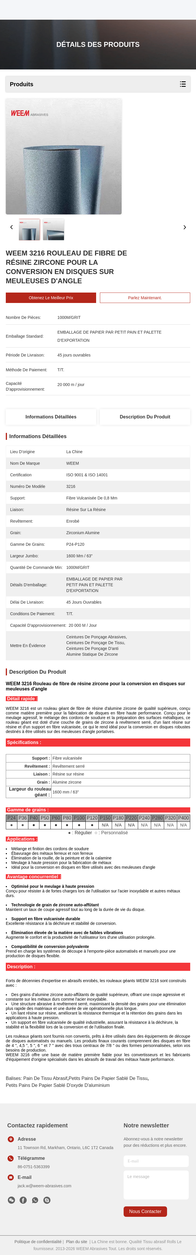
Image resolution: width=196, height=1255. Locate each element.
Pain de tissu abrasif (45, 1078)
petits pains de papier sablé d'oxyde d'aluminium (58, 1085)
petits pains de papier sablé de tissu (108, 1078)
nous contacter (145, 1211)
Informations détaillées (50, 416)
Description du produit (145, 416)
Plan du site (76, 1241)
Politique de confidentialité (38, 1241)
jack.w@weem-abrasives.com (44, 1186)
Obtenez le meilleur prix (51, 297)
